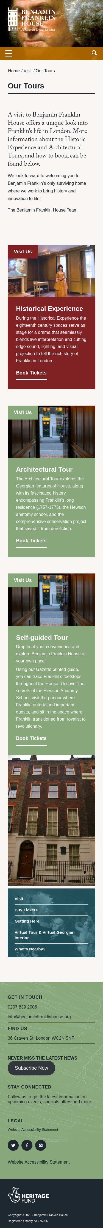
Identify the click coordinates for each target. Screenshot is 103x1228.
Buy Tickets (26, 910)
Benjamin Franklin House (51, 1215)
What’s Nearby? (30, 949)
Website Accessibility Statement (33, 1130)
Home (14, 71)
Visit (28, 71)
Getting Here (27, 921)
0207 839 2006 (22, 1007)
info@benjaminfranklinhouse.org (39, 1017)
